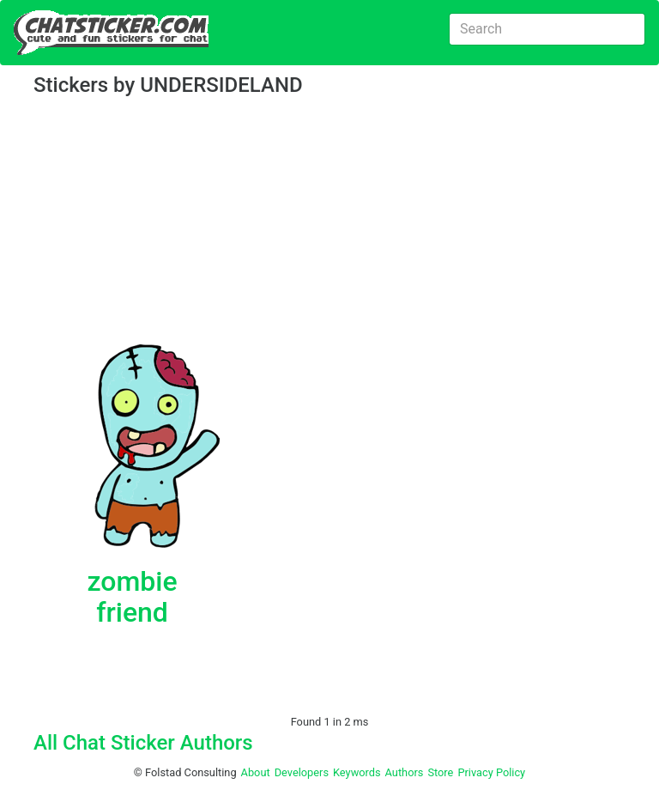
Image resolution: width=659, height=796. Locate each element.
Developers (302, 772)
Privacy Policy (491, 772)
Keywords (357, 772)
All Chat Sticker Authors (143, 743)
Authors (404, 772)
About (255, 772)
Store (440, 772)
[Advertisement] (329, 223)
